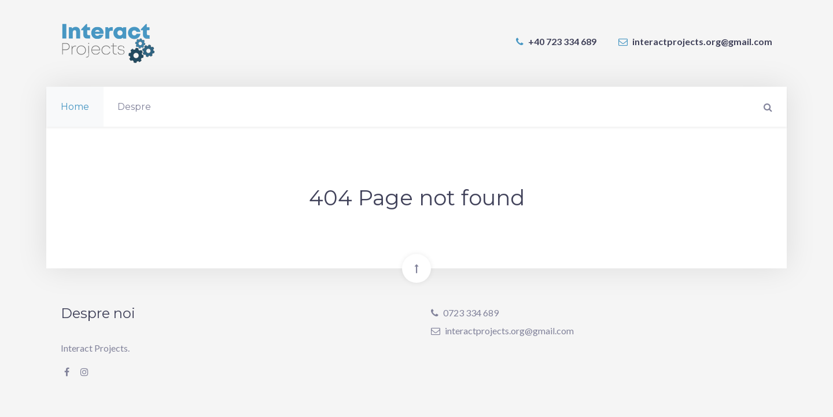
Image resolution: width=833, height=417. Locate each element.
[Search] (766, 107)
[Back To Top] (416, 268)
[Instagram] (84, 372)
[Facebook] (66, 372)
